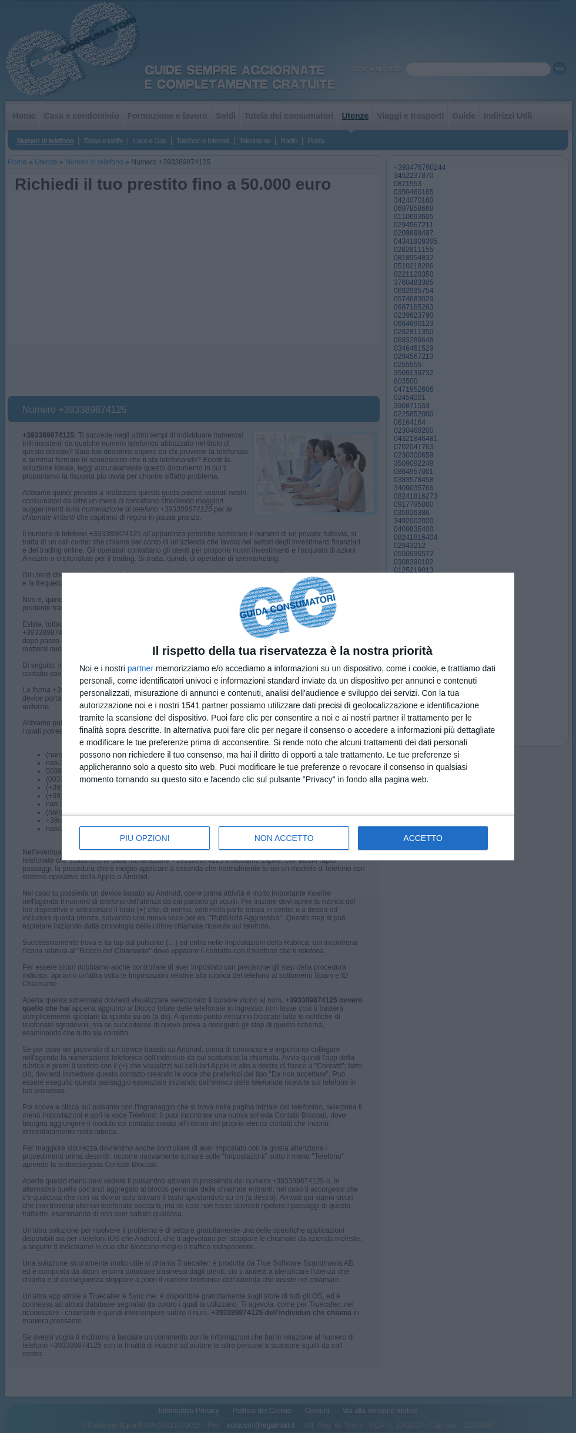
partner (140, 668)
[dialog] (288, 717)
